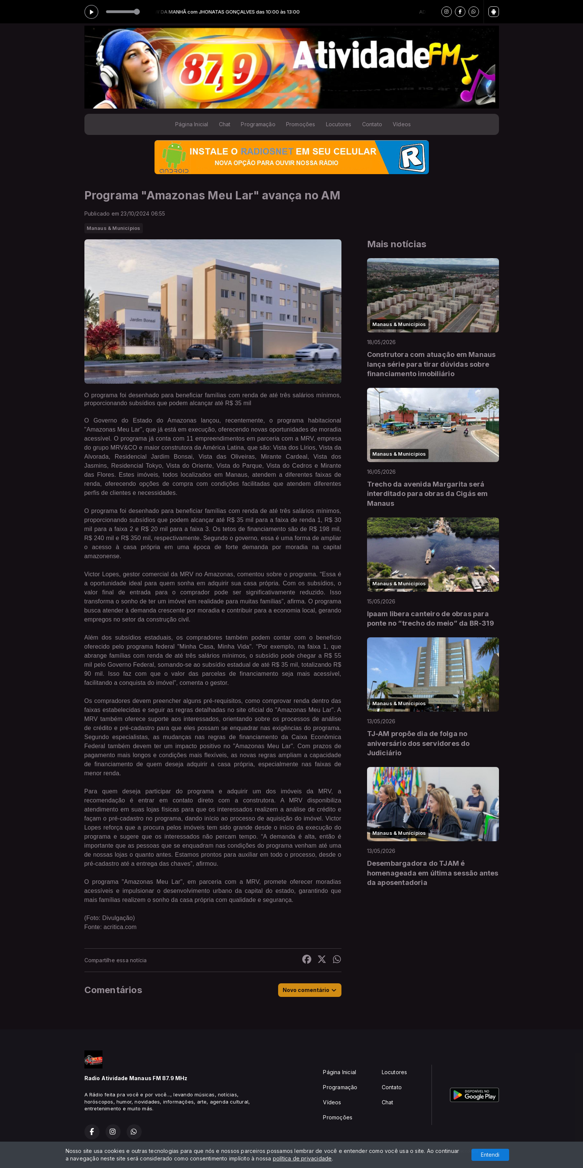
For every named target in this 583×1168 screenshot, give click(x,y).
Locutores (339, 124)
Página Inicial (191, 124)
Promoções (300, 124)
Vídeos (402, 124)
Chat (225, 124)
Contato (372, 124)
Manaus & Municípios (114, 228)
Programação (258, 124)
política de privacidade (302, 1158)
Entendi (490, 1154)
